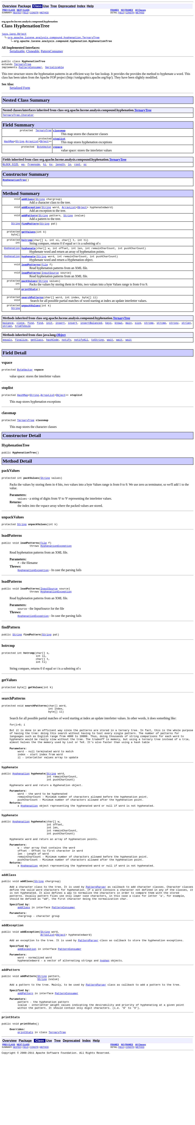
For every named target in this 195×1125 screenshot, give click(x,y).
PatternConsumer (52, 52)
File (45, 276)
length (60, 169)
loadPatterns (30, 276)
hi (44, 169)
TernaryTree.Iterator (18, 118)
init (49, 338)
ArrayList (32, 146)
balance (8, 338)
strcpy (173, 338)
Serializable (17, 52)
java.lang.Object (14, 34)
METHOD (44, 13)
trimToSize (23, 341)
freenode (34, 169)
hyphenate (28, 258)
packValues (29, 293)
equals (7, 356)
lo (69, 169)
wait (110, 356)
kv (50, 169)
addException (30, 214)
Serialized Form (20, 90)
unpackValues (30, 320)
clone (20, 338)
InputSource (50, 284)
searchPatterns (32, 311)
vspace (57, 151)
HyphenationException (56, 566)
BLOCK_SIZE (10, 169)
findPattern (29, 232)
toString (97, 356)
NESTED (17, 13)
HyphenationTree (14, 186)
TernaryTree (22, 66)
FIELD (25, 13)
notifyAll (81, 356)
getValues (28, 240)
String (20, 146)
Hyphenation (12, 258)
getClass (37, 356)
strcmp (149, 338)
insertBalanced (91, 338)
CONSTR (34, 13)
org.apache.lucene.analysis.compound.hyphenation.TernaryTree (53, 38)
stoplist (59, 143)
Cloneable (32, 52)
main (128, 338)
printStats (29, 302)
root (77, 169)
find (31, 338)
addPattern (29, 223)
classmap (59, 134)
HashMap (9, 146)
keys (108, 338)
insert (60, 338)
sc (85, 169)
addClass (27, 205)
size (138, 338)
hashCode (52, 356)
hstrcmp (26, 249)
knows (118, 338)
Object (44, 146)
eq (23, 169)
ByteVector (44, 151)
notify (66, 356)
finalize (21, 356)
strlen (186, 338)
